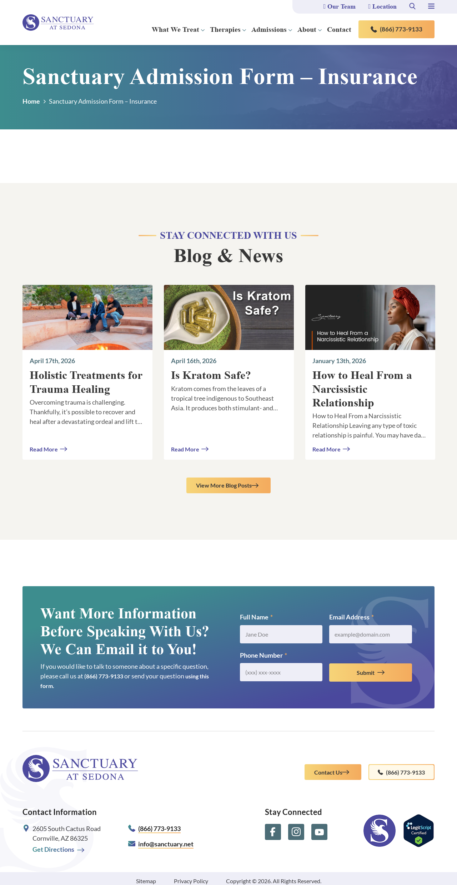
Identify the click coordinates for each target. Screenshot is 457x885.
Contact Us (313, 771)
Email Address (351, 620)
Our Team (339, 6)
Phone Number (263, 658)
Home (31, 101)
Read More (45, 449)
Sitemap (146, 876)
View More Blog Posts (223, 487)
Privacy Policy (191, 876)
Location (382, 6)
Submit (366, 675)
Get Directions (58, 845)
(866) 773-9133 (396, 29)
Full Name (256, 620)
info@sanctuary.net (166, 839)
